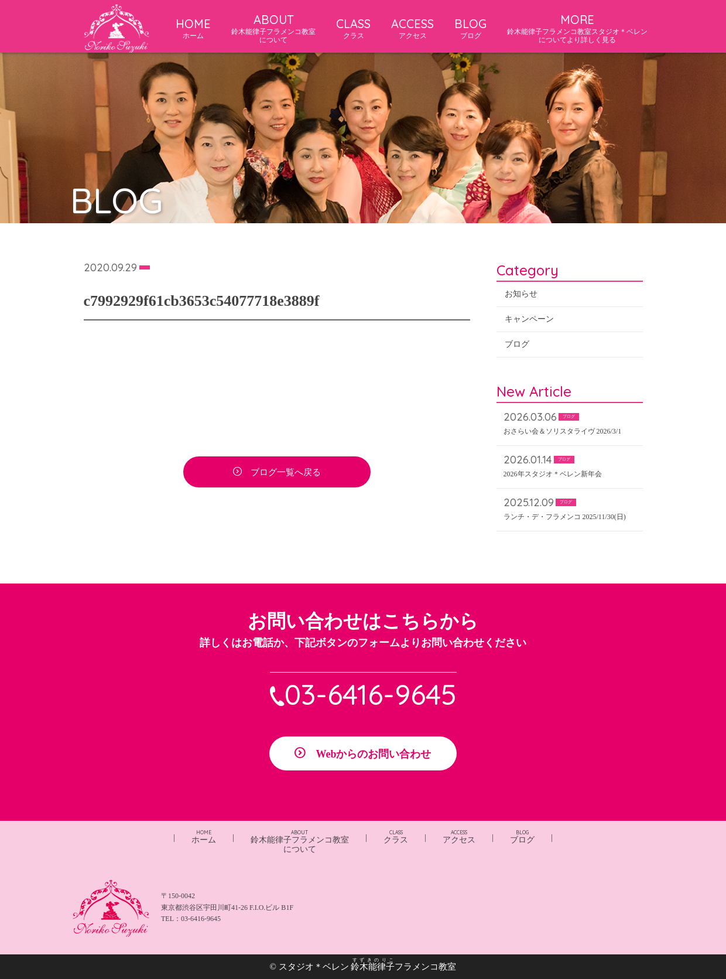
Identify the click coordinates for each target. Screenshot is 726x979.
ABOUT (273, 28)
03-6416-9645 (371, 694)
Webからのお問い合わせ (373, 754)
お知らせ (521, 294)
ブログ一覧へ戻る (286, 472)
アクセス (459, 837)
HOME (193, 28)
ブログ (517, 344)
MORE (577, 28)
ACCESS (412, 28)
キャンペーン (529, 319)
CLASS (353, 28)
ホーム (203, 837)
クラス (395, 837)
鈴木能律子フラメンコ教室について (300, 842)
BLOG (470, 28)
